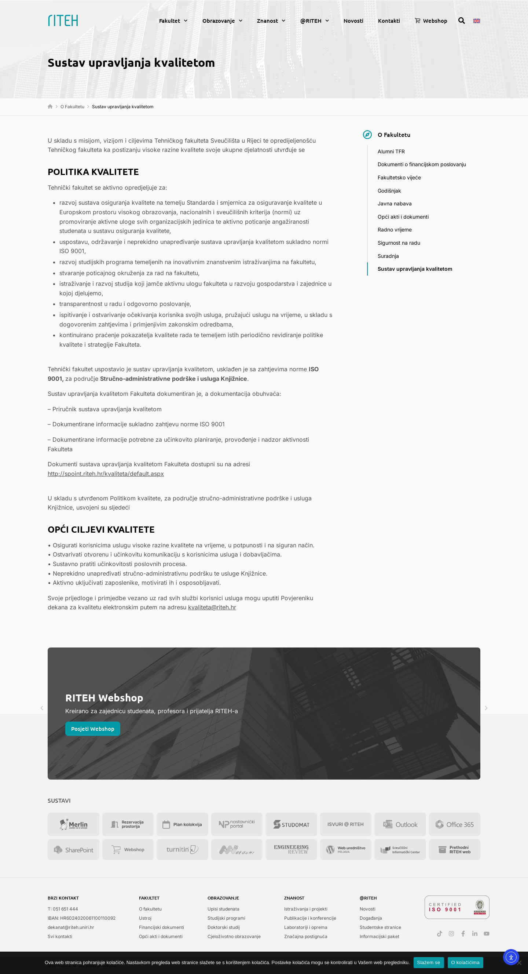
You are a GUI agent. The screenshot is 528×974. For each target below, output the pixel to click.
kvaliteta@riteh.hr (212, 607)
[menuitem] (476, 20)
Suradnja (388, 256)
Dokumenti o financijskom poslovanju (422, 164)
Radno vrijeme (395, 229)
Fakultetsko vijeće (399, 177)
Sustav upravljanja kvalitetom (415, 269)
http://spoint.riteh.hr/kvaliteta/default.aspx (106, 473)
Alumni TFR (391, 151)
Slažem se (428, 962)
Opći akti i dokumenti (403, 217)
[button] (42, 708)
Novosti (353, 20)
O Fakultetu (72, 106)
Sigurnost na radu (399, 243)
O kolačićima (465, 962)
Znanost (271, 20)
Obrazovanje (222, 20)
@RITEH (314, 20)
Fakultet (173, 20)
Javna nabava (395, 203)
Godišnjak (389, 190)
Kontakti (389, 20)
